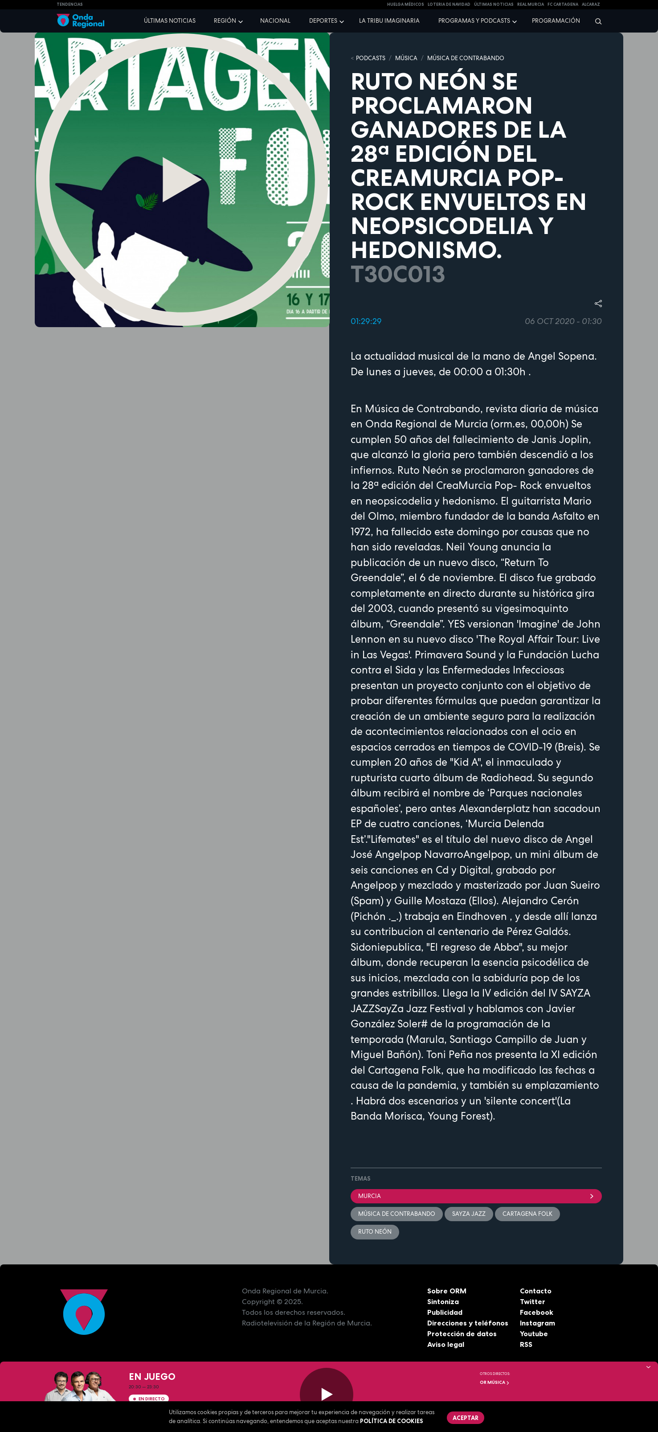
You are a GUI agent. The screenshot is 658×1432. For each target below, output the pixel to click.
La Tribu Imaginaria (389, 21)
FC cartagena (563, 4)
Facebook (536, 1312)
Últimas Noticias (494, 4)
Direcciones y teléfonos (467, 1322)
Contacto (536, 1290)
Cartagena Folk (527, 1214)
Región (225, 21)
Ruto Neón (375, 1231)
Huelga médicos (405, 4)
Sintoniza (443, 1301)
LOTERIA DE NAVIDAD (449, 4)
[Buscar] (595, 21)
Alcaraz (591, 4)
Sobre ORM (446, 1290)
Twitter (532, 1301)
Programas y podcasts (474, 21)
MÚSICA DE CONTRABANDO (465, 58)
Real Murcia (530, 4)
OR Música (495, 1382)
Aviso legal (445, 1344)
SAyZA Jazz (469, 1214)
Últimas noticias (170, 21)
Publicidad (444, 1312)
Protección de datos (462, 1333)
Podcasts (370, 58)
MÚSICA (406, 58)
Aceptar (465, 1417)
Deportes (323, 21)
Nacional (275, 21)
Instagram (537, 1322)
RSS (526, 1344)
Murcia (476, 1196)
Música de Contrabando (396, 1214)
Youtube (534, 1333)
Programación (556, 21)
